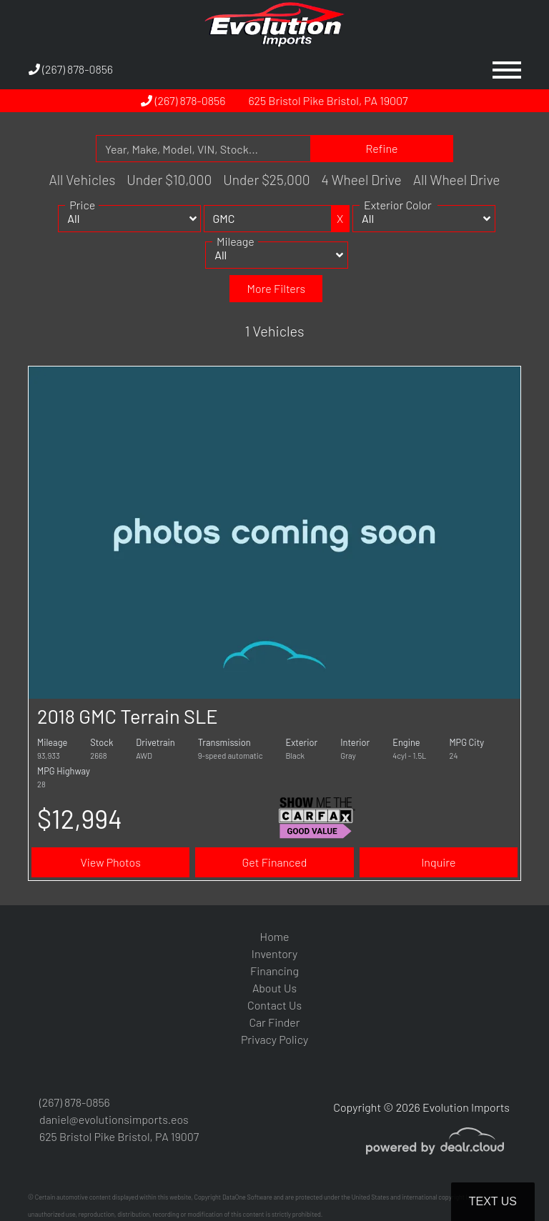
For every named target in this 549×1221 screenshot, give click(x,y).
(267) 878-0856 (71, 69)
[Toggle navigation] (507, 69)
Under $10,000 (169, 179)
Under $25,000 (266, 179)
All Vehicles (82, 179)
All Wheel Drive (456, 179)
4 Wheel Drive (362, 179)
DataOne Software (247, 1197)
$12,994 (79, 818)
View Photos (110, 862)
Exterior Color (398, 214)
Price (82, 214)
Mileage (235, 250)
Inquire (438, 862)
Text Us (493, 1201)
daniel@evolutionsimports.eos (114, 1119)
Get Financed (274, 862)
